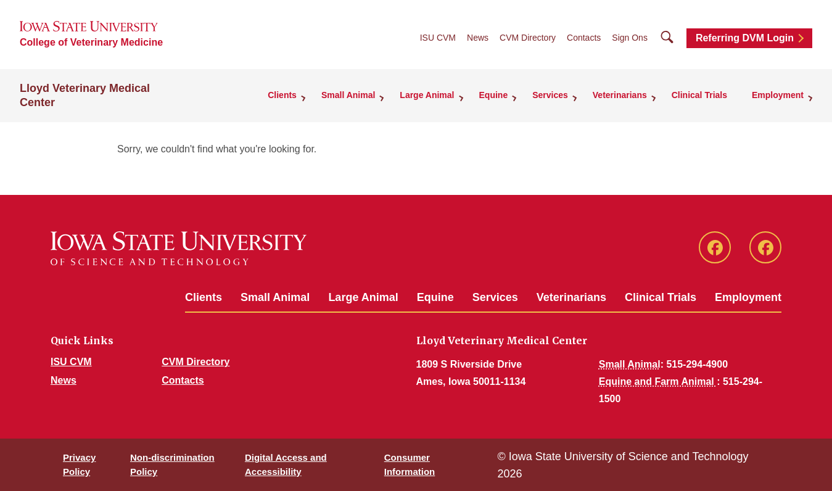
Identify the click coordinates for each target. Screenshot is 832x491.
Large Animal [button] (427, 95)
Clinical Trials (699, 95)
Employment (748, 297)
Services (495, 297)
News (477, 38)
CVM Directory (528, 38)
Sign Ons (630, 38)
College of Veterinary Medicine (91, 42)
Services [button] (550, 95)
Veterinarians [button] (620, 95)
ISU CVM (438, 38)
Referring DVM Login (745, 38)
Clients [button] (282, 95)
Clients (203, 297)
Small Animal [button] (348, 95)
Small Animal (275, 297)
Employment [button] (778, 95)
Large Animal (363, 297)
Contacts (584, 38)
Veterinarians (571, 297)
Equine (435, 297)
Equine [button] (493, 95)
